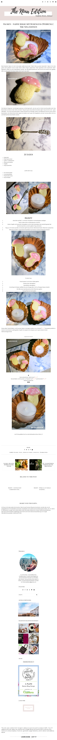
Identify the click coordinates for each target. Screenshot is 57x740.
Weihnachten (43, 452)
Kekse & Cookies (27, 452)
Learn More (25, 737)
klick (43, 328)
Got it (34, 737)
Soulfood (36, 452)
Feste (20, 452)
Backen (16, 452)
